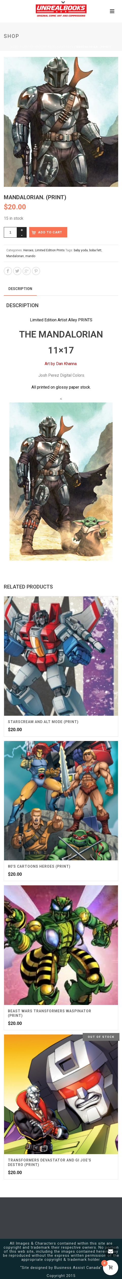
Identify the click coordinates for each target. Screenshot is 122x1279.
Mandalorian (15, 256)
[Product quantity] (10, 232)
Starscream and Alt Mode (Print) (43, 722)
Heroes (68, 47)
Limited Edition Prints (40, 47)
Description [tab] (20, 289)
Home (15, 47)
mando (30, 256)
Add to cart (50, 232)
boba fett (95, 250)
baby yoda (81, 250)
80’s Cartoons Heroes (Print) (39, 866)
